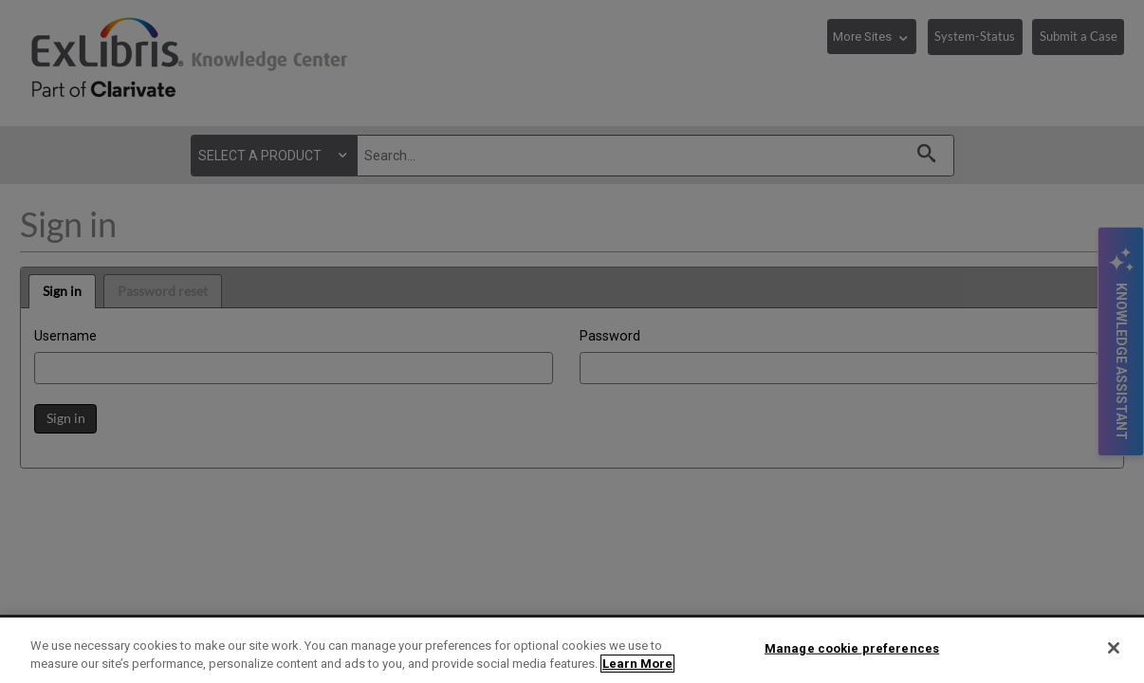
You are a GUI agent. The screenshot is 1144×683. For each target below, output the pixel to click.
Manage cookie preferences (852, 648)
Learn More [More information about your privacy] (637, 663)
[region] (572, 650)
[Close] (1114, 648)
